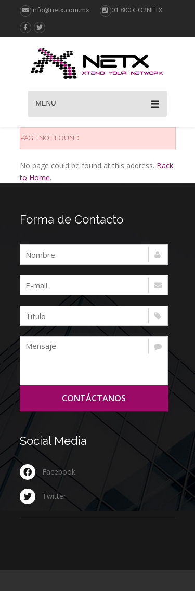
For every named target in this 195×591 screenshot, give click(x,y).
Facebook (58, 472)
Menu (97, 104)
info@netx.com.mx (54, 10)
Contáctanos (94, 398)
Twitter (54, 496)
